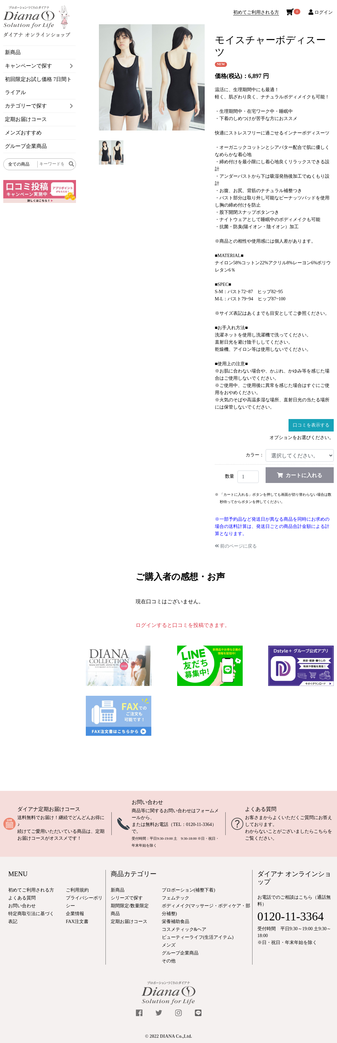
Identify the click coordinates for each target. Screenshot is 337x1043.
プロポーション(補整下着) (188, 890)
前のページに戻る (236, 546)
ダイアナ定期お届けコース (48, 809)
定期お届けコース (26, 119)
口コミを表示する (311, 425)
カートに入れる (299, 475)
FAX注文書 (77, 921)
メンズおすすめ (23, 132)
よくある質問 (260, 809)
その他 (169, 960)
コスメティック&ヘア (184, 929)
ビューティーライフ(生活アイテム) (198, 937)
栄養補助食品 (175, 921)
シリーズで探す (127, 897)
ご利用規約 (77, 890)
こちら (321, 831)
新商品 (13, 52)
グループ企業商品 (26, 146)
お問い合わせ (147, 802)
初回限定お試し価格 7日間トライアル (38, 85)
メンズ (169, 945)
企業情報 (75, 913)
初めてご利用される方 (256, 12)
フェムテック (175, 897)
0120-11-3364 (199, 824)
